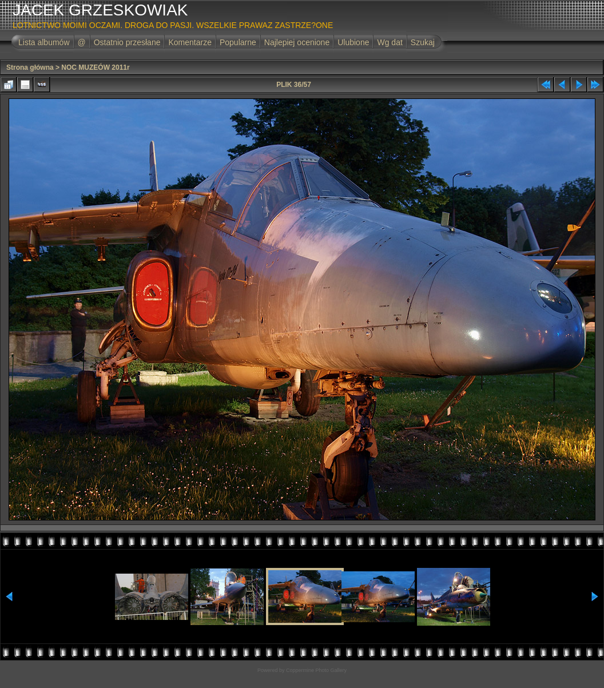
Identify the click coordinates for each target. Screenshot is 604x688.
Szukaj (423, 42)
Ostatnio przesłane (127, 42)
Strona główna (30, 67)
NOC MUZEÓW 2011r (95, 67)
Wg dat (389, 42)
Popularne (238, 42)
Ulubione (353, 42)
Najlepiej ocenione (296, 42)
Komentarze (189, 42)
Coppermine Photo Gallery (316, 670)
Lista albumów (44, 42)
